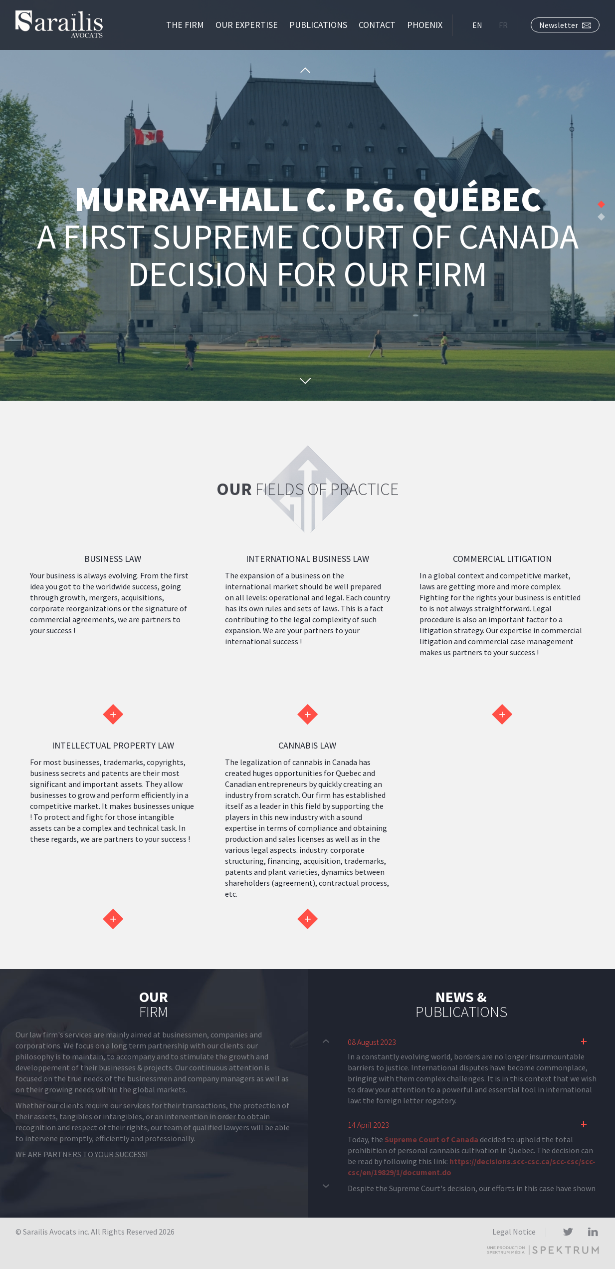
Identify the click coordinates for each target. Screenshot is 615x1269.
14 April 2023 (368, 1125)
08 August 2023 (372, 1042)
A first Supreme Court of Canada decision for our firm (307, 237)
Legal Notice (514, 1232)
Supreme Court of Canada (431, 1139)
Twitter (568, 1232)
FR (503, 25)
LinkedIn (593, 1232)
